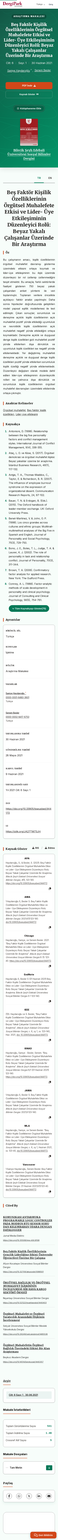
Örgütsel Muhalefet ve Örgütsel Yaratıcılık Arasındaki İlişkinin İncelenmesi (24, 1317)
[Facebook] (9, 1496)
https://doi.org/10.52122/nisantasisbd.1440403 (25, 1302)
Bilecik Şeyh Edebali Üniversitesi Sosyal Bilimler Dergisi (29, 154)
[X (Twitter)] (29, 1496)
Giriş (51, 4)
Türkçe (40, 4)
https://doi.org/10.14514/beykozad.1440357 (23, 1362)
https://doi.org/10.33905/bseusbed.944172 (26, 883)
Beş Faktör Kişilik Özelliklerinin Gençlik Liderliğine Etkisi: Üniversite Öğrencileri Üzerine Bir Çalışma (28, 1254)
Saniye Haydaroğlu (18, 70)
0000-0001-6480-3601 (17, 697)
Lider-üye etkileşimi (27, 414)
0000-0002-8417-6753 (17, 717)
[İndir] (49, 1467)
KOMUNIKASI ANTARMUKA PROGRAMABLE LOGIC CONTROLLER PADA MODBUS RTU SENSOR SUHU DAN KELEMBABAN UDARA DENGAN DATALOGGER (27, 1224)
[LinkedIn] (39, 1496)
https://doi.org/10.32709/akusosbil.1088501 (23, 1272)
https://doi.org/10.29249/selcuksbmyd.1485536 (25, 1334)
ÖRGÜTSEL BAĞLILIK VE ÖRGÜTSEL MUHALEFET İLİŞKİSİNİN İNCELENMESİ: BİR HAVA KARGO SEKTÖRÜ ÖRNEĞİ (26, 1287)
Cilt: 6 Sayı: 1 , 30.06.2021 (23, 1395)
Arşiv (7, 1381)
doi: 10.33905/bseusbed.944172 (32, 1035)
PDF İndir (29, 85)
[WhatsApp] (19, 1496)
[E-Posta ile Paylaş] (49, 1496)
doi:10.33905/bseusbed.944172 (21, 922)
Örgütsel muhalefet (14, 410)
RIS (35, 848)
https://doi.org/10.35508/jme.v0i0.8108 (21, 1240)
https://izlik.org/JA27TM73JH (23, 831)
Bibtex (50, 848)
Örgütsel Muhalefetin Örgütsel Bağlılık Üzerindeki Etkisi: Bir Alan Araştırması (26, 1348)
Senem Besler (42, 70)
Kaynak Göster (29, 94)
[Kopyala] (49, 889)
